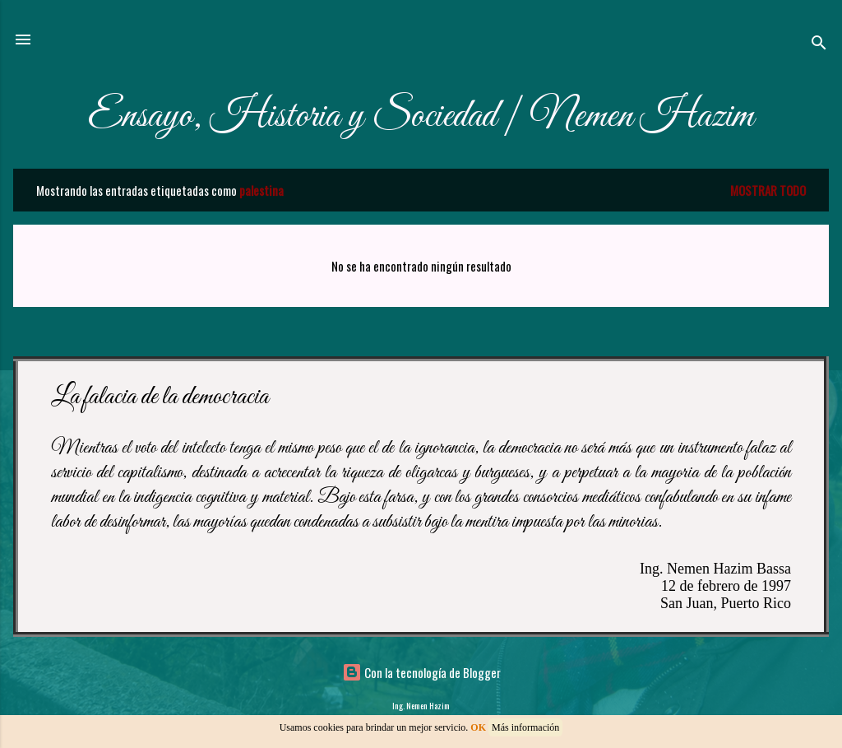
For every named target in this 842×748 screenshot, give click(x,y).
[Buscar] (819, 45)
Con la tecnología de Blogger (421, 672)
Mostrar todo (768, 190)
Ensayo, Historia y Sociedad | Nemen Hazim (421, 116)
